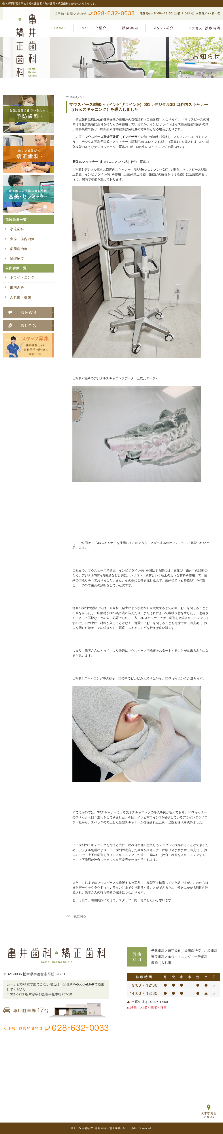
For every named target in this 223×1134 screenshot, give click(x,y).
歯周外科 (17, 287)
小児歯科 (17, 229)
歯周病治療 (19, 249)
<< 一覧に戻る (76, 916)
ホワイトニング (22, 277)
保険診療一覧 (16, 220)
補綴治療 (17, 259)
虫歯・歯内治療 (22, 239)
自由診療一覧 (16, 268)
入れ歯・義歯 (20, 297)
